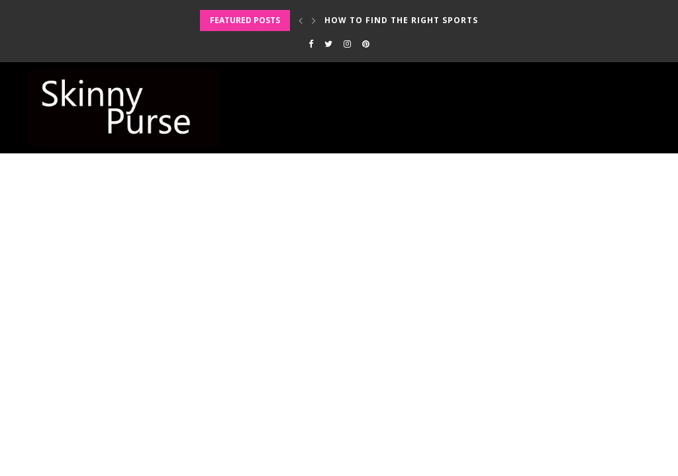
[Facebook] (311, 44)
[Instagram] (347, 44)
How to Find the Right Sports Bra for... (427, 20)
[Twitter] (328, 44)
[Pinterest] (365, 44)
